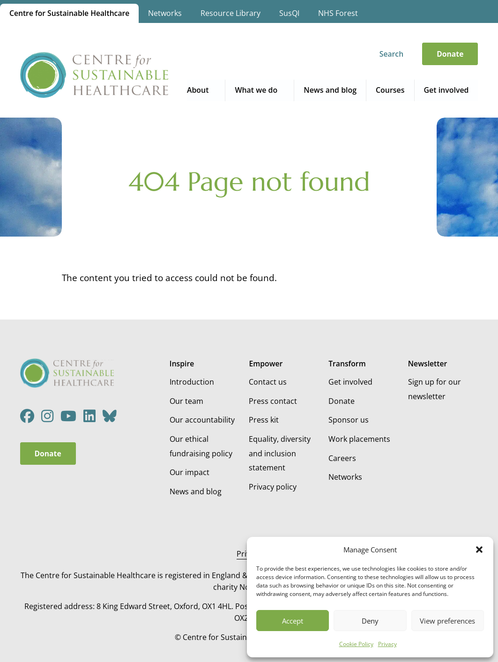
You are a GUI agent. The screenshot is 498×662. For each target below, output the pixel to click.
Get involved (446, 90)
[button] (479, 549)
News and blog (331, 90)
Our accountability (202, 420)
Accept (292, 620)
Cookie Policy (356, 644)
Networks (165, 13)
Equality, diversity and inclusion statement (280, 453)
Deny (370, 620)
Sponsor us (348, 420)
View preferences (447, 620)
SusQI (290, 13)
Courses (391, 90)
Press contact (273, 401)
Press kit (264, 420)
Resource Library (231, 13)
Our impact (189, 472)
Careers (342, 458)
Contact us (268, 382)
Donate (450, 54)
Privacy (387, 644)
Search (391, 54)
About (200, 90)
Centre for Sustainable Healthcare (69, 13)
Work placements (359, 439)
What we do (258, 90)
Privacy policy (273, 487)
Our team (186, 401)
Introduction (192, 382)
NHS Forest (338, 13)
